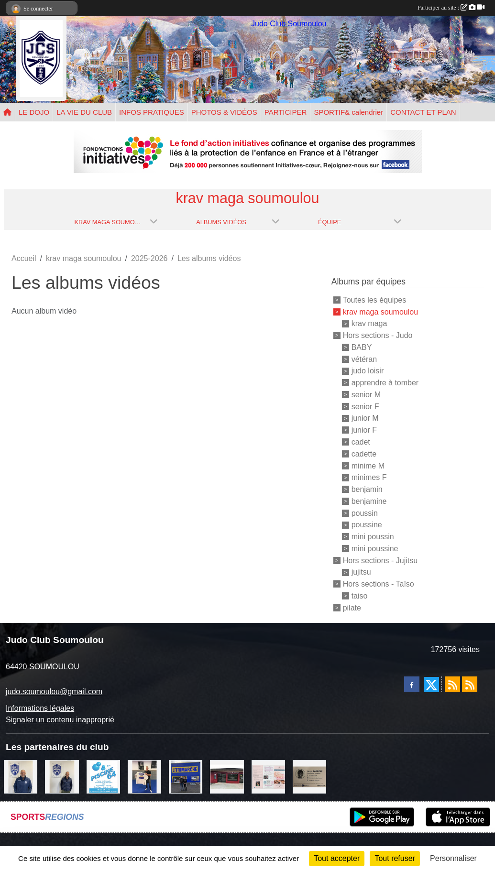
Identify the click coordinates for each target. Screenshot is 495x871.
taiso (360, 596)
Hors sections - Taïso (378, 584)
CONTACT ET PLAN (423, 112)
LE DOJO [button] (34, 112)
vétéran (364, 359)
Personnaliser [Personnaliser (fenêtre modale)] (453, 858)
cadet (361, 442)
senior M (366, 395)
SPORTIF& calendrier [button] (348, 112)
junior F (364, 430)
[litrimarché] (185, 776)
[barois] (309, 776)
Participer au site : (451, 7)
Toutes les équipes (375, 300)
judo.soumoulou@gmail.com (54, 691)
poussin (365, 513)
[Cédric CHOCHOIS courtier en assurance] (61, 776)
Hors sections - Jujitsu (380, 560)
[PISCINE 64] (103, 776)
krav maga (369, 323)
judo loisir (368, 371)
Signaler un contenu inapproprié (60, 720)
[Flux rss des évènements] (469, 684)
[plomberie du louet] (20, 776)
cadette (364, 454)
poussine (367, 525)
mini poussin (373, 537)
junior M (365, 418)
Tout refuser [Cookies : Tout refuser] (394, 858)
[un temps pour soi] (268, 776)
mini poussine (375, 548)
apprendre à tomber (385, 383)
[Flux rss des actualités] (452, 684)
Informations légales (40, 708)
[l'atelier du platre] (144, 776)
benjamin (367, 489)
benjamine (369, 501)
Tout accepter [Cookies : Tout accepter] (337, 858)
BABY (362, 347)
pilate (352, 607)
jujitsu (361, 572)
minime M (368, 465)
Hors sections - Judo (378, 335)
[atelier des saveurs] (226, 776)
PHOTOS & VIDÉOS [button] (224, 112)
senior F (365, 406)
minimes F (369, 477)
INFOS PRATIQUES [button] (151, 112)
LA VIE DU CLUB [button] (84, 112)
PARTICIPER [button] (285, 112)
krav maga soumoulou (380, 311)
